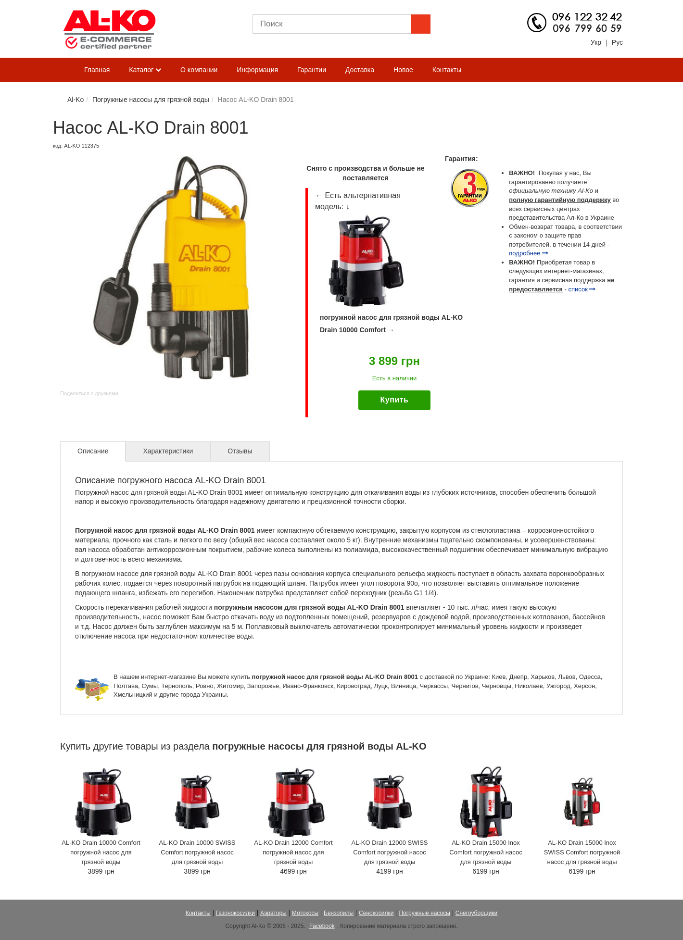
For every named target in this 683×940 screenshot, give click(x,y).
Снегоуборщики (476, 913)
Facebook (322, 926)
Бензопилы (339, 913)
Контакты (446, 70)
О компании (198, 70)
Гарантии (311, 70)
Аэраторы (273, 913)
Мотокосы (305, 913)
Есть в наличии (394, 378)
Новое (403, 70)
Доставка (359, 70)
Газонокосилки (235, 913)
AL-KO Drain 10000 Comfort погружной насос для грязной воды (101, 852)
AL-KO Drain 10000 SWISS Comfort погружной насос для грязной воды (197, 852)
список (582, 289)
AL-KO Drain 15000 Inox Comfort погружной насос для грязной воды (485, 852)
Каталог (145, 70)
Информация (257, 70)
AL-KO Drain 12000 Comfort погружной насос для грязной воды (293, 852)
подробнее (528, 253)
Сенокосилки (376, 913)
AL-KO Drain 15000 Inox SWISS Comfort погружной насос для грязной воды (582, 852)
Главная (97, 70)
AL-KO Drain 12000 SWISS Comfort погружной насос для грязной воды (390, 852)
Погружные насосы (424, 913)
